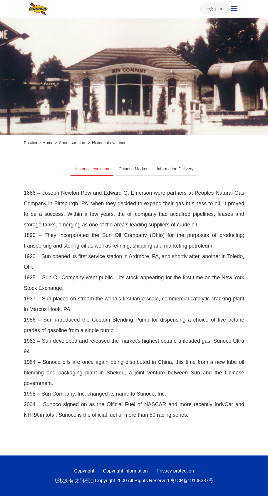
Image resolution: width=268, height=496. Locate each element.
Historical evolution (109, 142)
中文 (210, 9)
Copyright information (125, 470)
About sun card (72, 142)
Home (48, 142)
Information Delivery (175, 169)
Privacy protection (175, 470)
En (219, 9)
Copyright (84, 470)
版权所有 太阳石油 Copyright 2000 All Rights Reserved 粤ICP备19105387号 (134, 480)
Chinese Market (132, 169)
